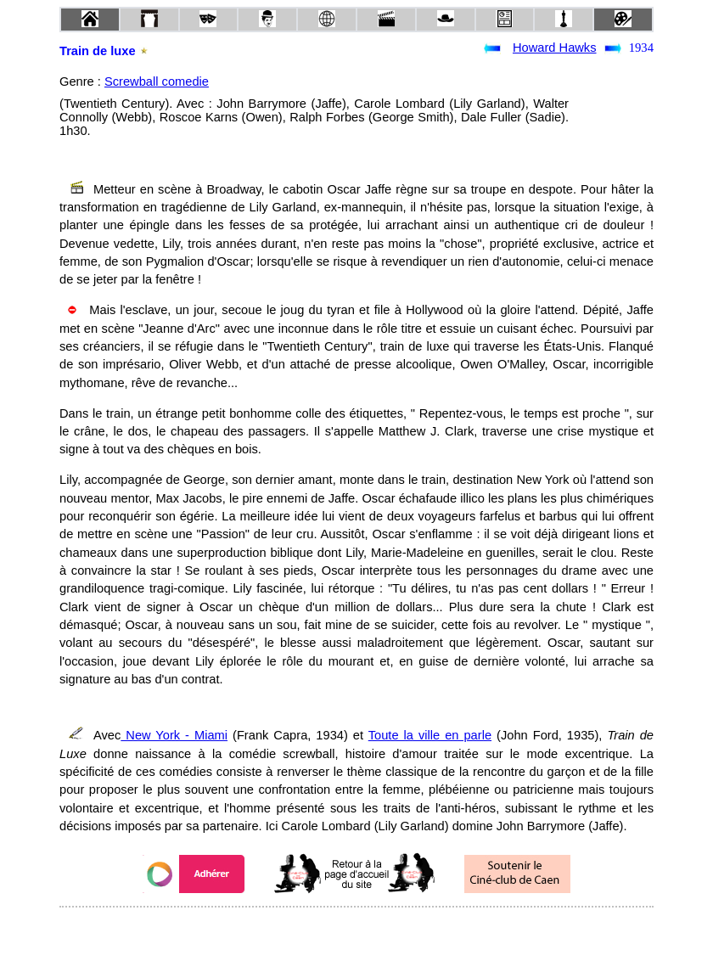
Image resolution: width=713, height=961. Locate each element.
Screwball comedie (156, 81)
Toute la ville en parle (429, 735)
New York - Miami (174, 735)
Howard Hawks (555, 47)
